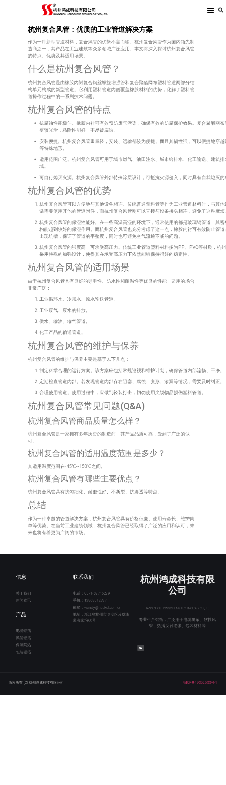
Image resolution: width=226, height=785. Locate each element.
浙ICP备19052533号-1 (200, 683)
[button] (210, 10)
